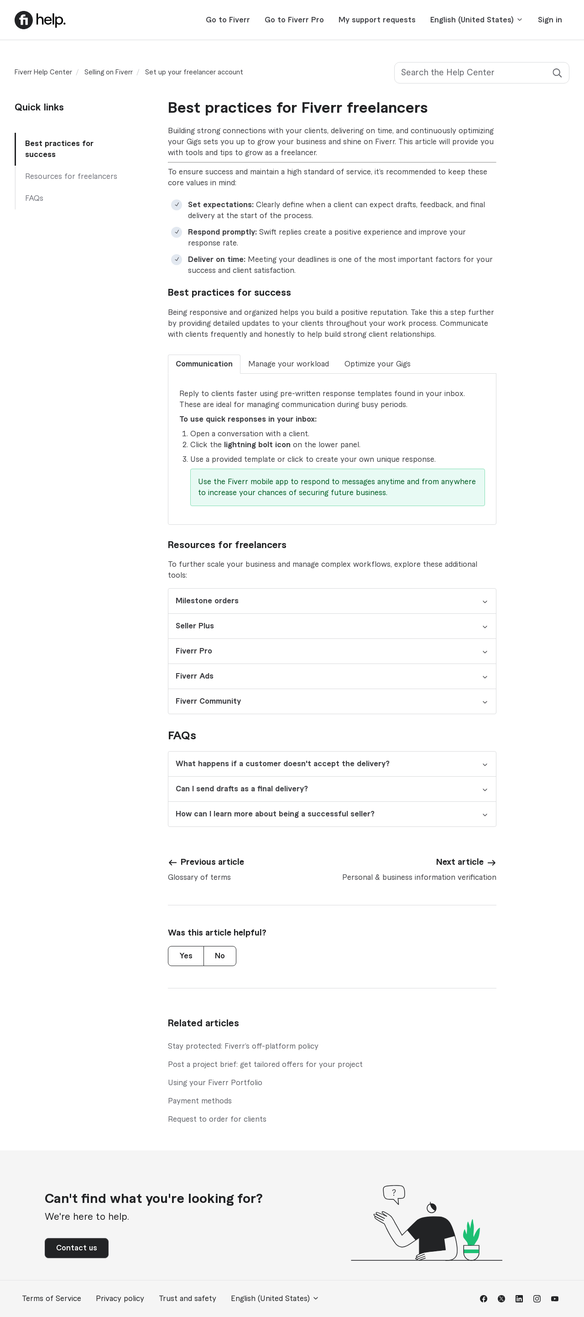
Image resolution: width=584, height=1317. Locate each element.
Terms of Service (51, 1298)
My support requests (377, 20)
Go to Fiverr (228, 20)
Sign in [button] (550, 20)
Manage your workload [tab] (288, 364)
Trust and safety (187, 1298)
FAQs (34, 198)
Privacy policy (120, 1298)
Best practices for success (59, 149)
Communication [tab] (204, 364)
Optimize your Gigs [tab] (377, 364)
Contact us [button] (76, 1248)
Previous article (212, 862)
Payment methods (200, 1101)
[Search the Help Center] (481, 73)
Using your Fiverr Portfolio (215, 1083)
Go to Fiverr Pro (294, 20)
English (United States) (476, 20)
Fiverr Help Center (43, 72)
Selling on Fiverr (108, 72)
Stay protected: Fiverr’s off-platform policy (243, 1046)
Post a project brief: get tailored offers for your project (265, 1064)
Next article (460, 862)
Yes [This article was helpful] (186, 956)
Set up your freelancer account (194, 72)
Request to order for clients (217, 1119)
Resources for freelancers (71, 176)
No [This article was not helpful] (220, 956)
